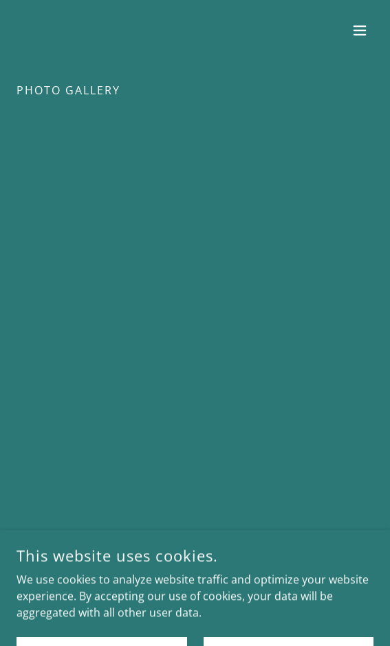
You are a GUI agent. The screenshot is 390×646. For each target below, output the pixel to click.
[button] (359, 30)
